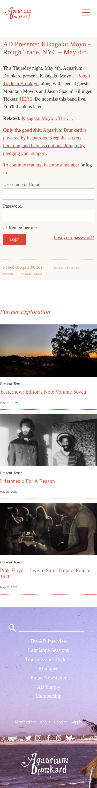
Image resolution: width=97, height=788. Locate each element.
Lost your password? (74, 237)
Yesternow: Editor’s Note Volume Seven (43, 392)
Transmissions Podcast (48, 659)
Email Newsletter (48, 677)
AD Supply (48, 687)
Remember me (23, 227)
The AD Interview (49, 641)
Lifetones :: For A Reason (27, 481)
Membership (48, 696)
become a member (61, 164)
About (45, 722)
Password (12, 206)
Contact (60, 722)
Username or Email (22, 184)
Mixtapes (48, 668)
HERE (26, 99)
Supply (76, 722)
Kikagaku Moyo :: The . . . (47, 118)
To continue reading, (23, 164)
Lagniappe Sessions (48, 650)
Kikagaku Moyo (31, 274)
